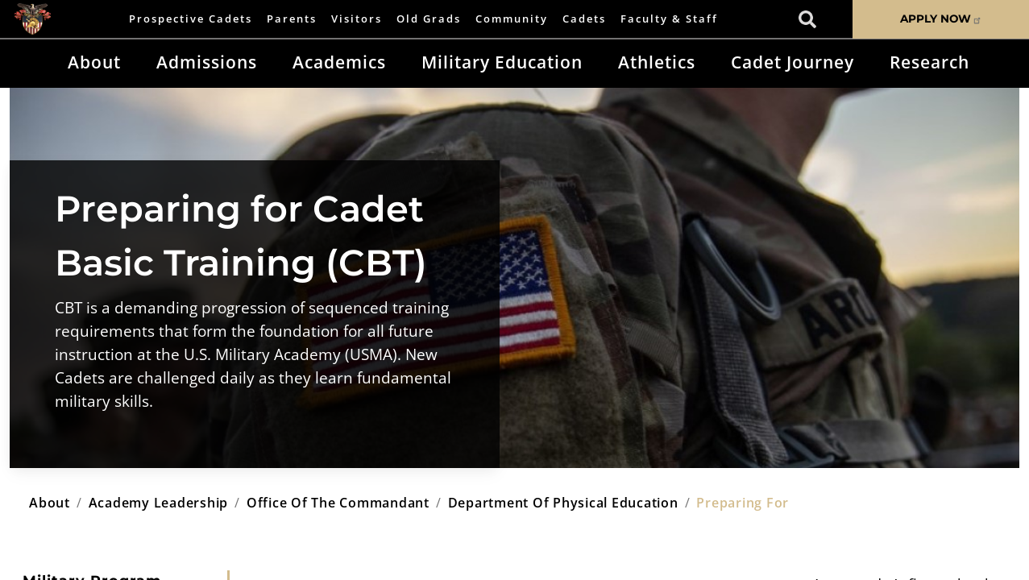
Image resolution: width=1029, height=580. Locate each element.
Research (929, 62)
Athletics (656, 62)
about (49, 503)
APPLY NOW (941, 18)
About (94, 62)
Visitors (356, 18)
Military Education (502, 62)
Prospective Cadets (190, 18)
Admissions (206, 62)
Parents (292, 18)
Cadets (584, 18)
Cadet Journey (792, 62)
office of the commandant (338, 503)
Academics (339, 62)
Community (511, 18)
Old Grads (428, 18)
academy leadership (159, 503)
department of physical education (563, 503)
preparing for (742, 503)
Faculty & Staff (669, 18)
